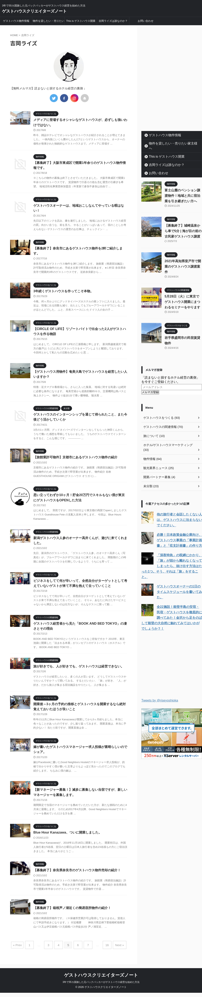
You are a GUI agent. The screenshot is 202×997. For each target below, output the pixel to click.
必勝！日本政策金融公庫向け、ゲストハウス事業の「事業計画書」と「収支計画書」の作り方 (178, 530)
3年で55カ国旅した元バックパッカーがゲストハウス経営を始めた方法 (100, 986)
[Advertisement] (171, 104)
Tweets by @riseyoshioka (159, 685)
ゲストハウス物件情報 (16, 20)
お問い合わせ (145, 20)
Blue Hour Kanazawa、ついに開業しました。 (67, 837)
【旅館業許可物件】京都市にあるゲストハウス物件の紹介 (75, 460)
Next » (117, 950)
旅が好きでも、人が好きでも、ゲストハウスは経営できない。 (78, 670)
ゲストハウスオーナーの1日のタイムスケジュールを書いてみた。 (179, 577)
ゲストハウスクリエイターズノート (34, 11)
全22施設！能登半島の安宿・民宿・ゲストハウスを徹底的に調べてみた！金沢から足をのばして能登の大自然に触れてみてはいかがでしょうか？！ (171, 602)
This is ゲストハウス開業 (80, 20)
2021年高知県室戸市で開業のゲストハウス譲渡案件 (183, 261)
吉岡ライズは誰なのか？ (113, 20)
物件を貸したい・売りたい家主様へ (48, 22)
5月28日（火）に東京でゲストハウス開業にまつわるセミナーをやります (182, 297)
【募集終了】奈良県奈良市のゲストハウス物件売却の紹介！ (77, 875)
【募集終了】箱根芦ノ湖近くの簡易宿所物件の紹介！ (72, 913)
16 (105, 950)
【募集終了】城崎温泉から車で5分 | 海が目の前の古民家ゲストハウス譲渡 (183, 226)
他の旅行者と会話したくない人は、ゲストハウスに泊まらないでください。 (178, 510)
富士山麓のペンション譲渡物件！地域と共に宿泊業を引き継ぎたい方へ (182, 191)
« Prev (20, 950)
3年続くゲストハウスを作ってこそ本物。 (63, 292)
